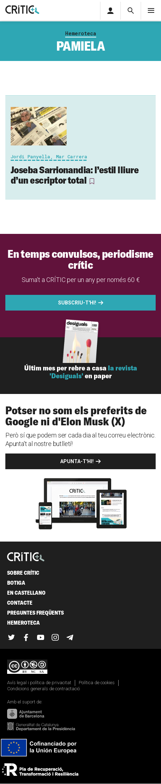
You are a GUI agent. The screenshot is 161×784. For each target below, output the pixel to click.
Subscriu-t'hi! (77, 303)
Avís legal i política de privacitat (39, 682)
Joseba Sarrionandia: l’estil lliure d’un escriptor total (75, 175)
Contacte (19, 602)
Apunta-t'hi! (77, 461)
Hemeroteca (80, 33)
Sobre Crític (23, 572)
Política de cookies (97, 682)
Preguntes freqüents (35, 612)
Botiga (16, 582)
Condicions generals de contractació (43, 688)
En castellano (26, 592)
